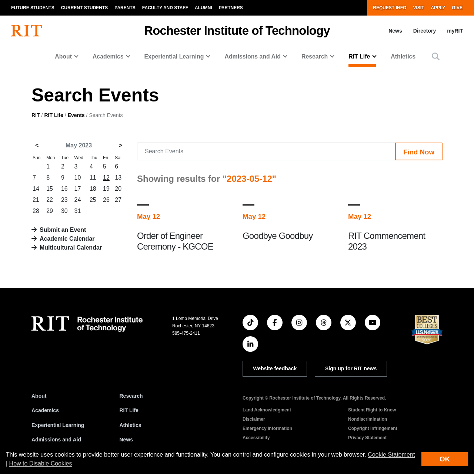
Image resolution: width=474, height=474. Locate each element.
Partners (231, 7)
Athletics (403, 56)
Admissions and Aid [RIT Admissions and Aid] (56, 440)
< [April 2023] (37, 145)
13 (118, 177)
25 (93, 200)
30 (64, 211)
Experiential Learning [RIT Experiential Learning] (57, 425)
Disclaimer (254, 419)
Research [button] (314, 56)
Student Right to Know (372, 410)
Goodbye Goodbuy (278, 236)
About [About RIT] (38, 396)
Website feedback (275, 368)
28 (36, 211)
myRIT (455, 31)
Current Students (84, 7)
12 (106, 177)
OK (445, 459)
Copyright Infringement (372, 428)
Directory (424, 31)
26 (106, 200)
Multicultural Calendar (71, 247)
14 (36, 189)
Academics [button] (108, 56)
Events (76, 115)
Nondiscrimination (367, 419)
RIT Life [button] (359, 56)
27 (118, 200)
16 (64, 189)
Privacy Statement (367, 437)
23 (64, 200)
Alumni (203, 7)
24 (77, 200)
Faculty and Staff (165, 7)
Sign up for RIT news (351, 368)
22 (49, 200)
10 (77, 177)
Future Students (32, 7)
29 (49, 211)
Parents (124, 7)
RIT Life (53, 115)
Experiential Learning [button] (174, 56)
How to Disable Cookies (40, 463)
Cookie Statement (391, 454)
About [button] (63, 56)
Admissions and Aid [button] (252, 56)
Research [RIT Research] (131, 396)
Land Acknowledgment (267, 410)
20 (118, 189)
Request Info (389, 7)
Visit (418, 7)
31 (77, 211)
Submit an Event (63, 230)
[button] (436, 56)
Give (457, 7)
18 (93, 189)
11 (93, 177)
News (395, 31)
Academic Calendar (67, 239)
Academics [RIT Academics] (45, 410)
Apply (438, 7)
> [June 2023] (120, 145)
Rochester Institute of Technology (237, 30)
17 (77, 189)
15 (49, 189)
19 (106, 189)
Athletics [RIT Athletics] (130, 425)
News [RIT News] (126, 440)
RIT (35, 115)
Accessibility (256, 437)
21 (36, 200)
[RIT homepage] (26, 30)
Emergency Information (267, 428)
